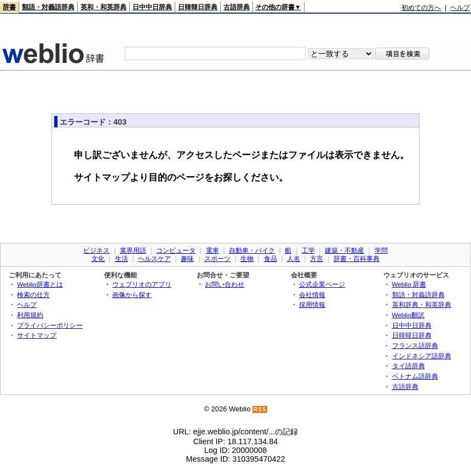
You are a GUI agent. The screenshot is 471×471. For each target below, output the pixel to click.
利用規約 (30, 314)
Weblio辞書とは (39, 284)
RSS (260, 409)
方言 (316, 258)
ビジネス (96, 250)
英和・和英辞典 (104, 7)
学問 (381, 250)
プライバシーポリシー (50, 325)
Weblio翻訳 (408, 314)
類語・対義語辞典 (48, 7)
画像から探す (132, 294)
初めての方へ (421, 7)
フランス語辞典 (415, 345)
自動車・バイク (252, 250)
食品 (270, 258)
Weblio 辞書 (409, 284)
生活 (121, 258)
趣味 (187, 258)
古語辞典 (236, 7)
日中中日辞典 (152, 7)
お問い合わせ (224, 284)
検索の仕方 (33, 294)
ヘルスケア (154, 258)
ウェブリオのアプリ (141, 284)
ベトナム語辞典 (415, 376)
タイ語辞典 (408, 365)
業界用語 (133, 250)
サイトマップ (36, 335)
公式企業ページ (322, 284)
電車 (212, 250)
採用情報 (312, 304)
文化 (98, 258)
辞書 (9, 7)
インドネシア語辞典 (421, 355)
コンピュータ (176, 250)
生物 (247, 258)
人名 (293, 258)
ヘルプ (460, 7)
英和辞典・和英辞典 (421, 304)
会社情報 (312, 294)
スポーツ (217, 258)
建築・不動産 (344, 250)
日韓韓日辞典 (197, 7)
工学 (308, 250)
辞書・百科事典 (357, 258)
